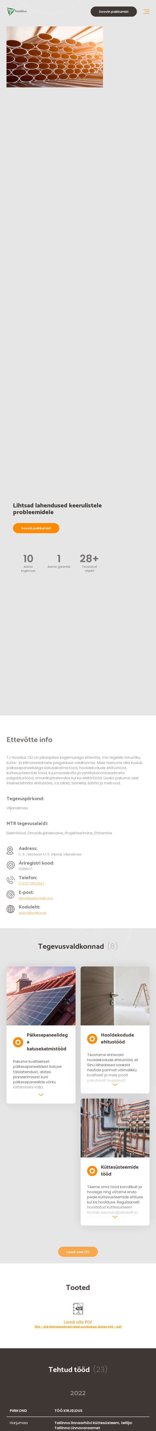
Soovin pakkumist (114, 11)
